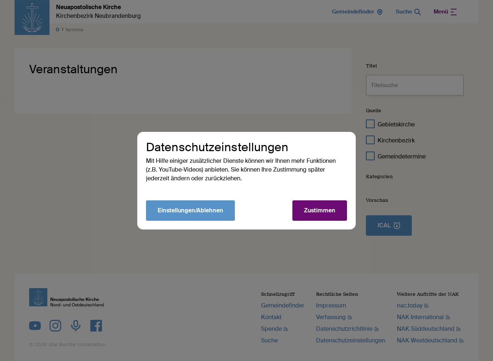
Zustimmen (319, 210)
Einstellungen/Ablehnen (190, 210)
